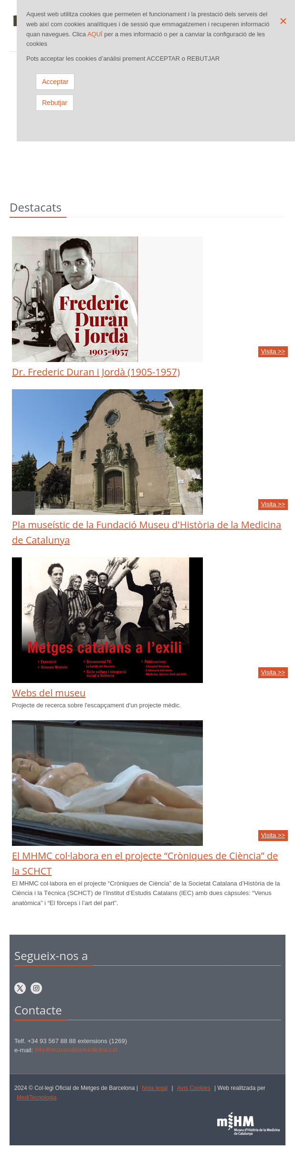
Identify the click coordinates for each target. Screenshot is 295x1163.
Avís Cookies (194, 1088)
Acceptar (55, 81)
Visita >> (273, 351)
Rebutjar (54, 103)
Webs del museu (48, 692)
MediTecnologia (36, 1097)
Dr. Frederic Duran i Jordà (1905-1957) (96, 371)
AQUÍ (95, 34)
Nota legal (155, 1088)
